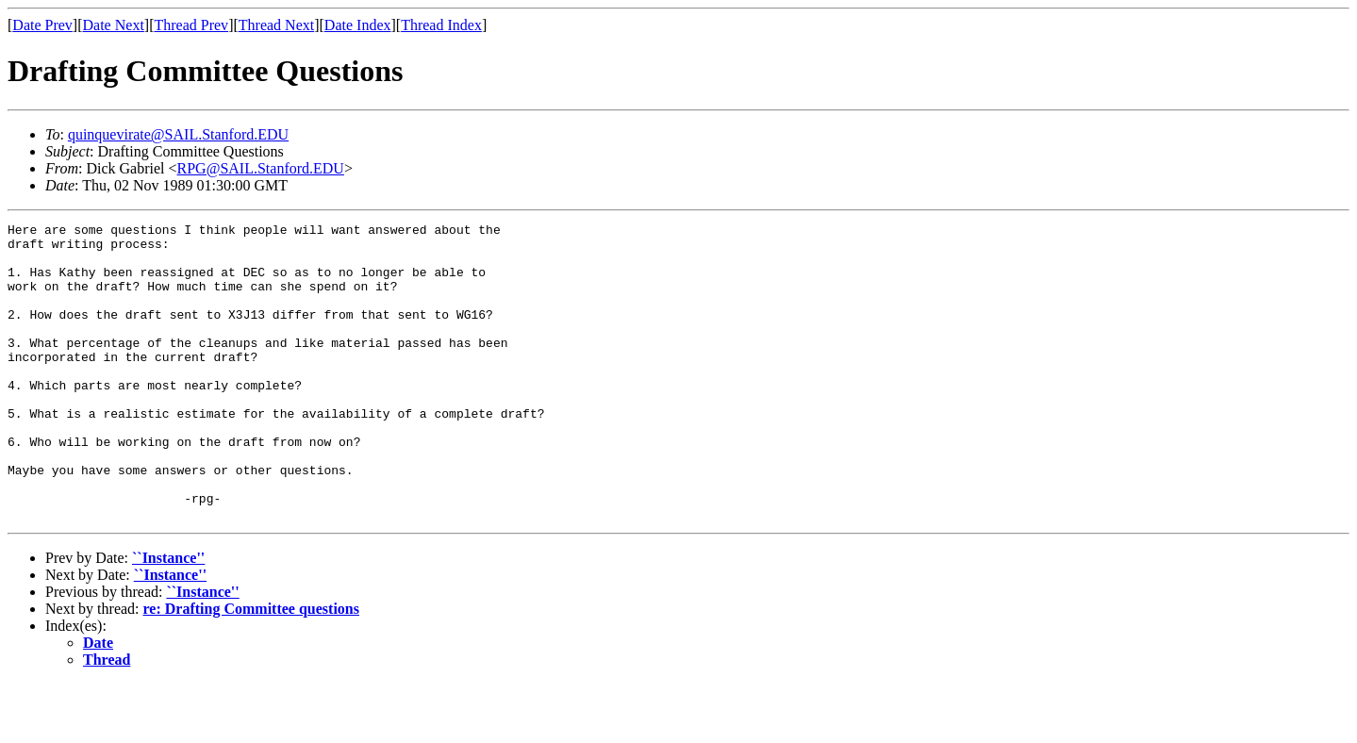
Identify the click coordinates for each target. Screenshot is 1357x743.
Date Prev (42, 25)
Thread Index (441, 25)
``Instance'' (168, 617)
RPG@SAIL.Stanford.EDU (260, 168)
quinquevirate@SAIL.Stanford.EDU (178, 134)
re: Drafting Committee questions (251, 668)
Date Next (113, 25)
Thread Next (276, 25)
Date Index (357, 25)
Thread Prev (191, 25)
